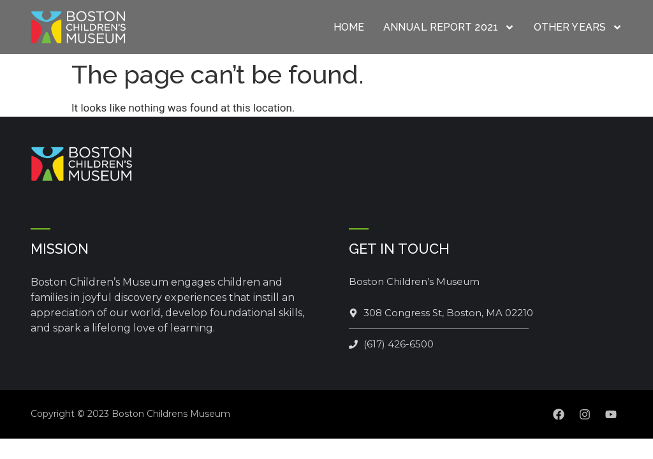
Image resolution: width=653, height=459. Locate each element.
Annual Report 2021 (449, 27)
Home (349, 27)
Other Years (578, 27)
